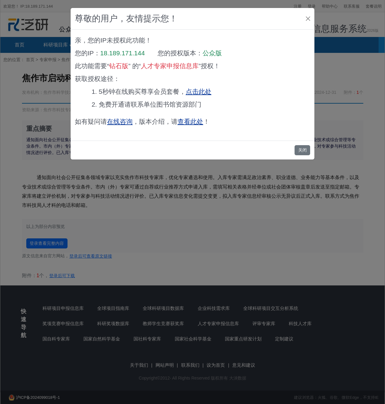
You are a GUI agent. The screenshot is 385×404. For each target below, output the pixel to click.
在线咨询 (120, 121)
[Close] (308, 18)
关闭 (302, 150)
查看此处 (190, 121)
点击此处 (198, 91)
